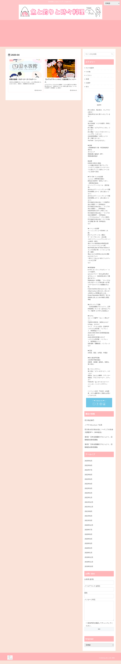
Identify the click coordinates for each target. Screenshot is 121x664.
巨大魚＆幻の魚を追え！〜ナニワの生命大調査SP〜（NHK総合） (99, 431)
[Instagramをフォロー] (100, 404)
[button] (112, 54)
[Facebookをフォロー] (97, 404)
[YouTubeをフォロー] (104, 404)
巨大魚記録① (89, 420)
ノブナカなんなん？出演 (93, 425)
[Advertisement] (60, 34)
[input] (99, 54)
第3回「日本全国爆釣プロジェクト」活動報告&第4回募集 (98, 438)
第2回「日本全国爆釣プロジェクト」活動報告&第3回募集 (98, 445)
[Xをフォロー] (94, 404)
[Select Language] (99, 648)
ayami (99, 105)
